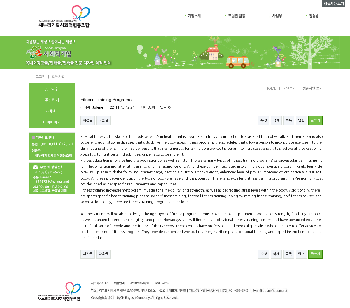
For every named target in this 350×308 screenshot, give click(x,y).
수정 (263, 120)
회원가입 (58, 77)
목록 (289, 120)
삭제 (276, 120)
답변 (301, 120)
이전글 (87, 120)
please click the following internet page (129, 172)
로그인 (40, 77)
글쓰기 (315, 120)
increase (251, 148)
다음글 (103, 120)
